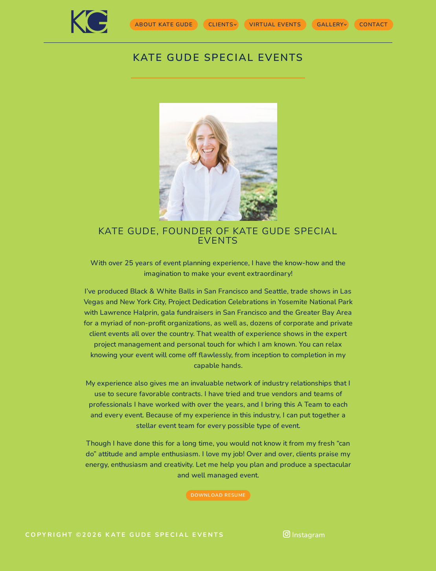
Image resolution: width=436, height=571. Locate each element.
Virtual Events (275, 24)
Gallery (330, 24)
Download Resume (218, 495)
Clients (221, 24)
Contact (373, 24)
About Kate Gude (164, 24)
